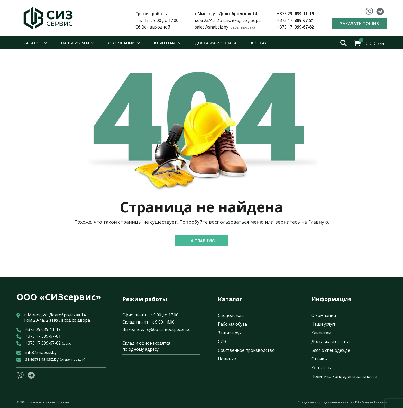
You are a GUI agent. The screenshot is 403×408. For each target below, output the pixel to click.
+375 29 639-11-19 (43, 329)
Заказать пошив (359, 23)
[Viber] (369, 11)
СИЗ (222, 341)
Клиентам (321, 333)
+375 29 (295, 13)
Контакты (321, 368)
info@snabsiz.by (41, 352)
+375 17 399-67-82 (48, 343)
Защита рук (230, 333)
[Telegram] (380, 11)
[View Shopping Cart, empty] (369, 43)
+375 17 (295, 20)
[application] (44, 43)
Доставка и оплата (330, 341)
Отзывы (319, 359)
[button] (201, 240)
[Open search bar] (343, 43)
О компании (323, 315)
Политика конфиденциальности (344, 376)
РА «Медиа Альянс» (371, 402)
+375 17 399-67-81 (43, 336)
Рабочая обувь (233, 324)
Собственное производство (246, 350)
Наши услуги (323, 324)
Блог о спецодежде (330, 350)
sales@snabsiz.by (225, 27)
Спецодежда (231, 315)
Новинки (227, 359)
